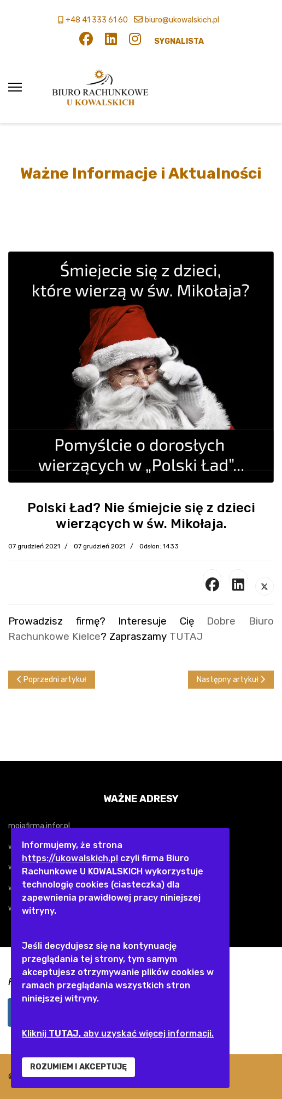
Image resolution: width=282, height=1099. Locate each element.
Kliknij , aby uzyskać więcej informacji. (118, 1033)
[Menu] (15, 87)
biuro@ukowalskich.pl (182, 20)
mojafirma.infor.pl (39, 826)
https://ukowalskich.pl (70, 858)
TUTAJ (186, 637)
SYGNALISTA (179, 41)
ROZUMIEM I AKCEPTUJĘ (78, 1067)
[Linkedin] (111, 41)
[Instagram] (135, 41)
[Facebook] (86, 41)
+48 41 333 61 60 (97, 20)
